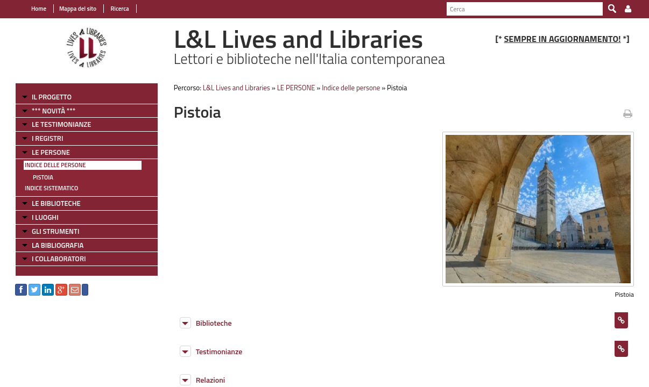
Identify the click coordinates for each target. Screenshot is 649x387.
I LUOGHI (45, 217)
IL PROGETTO (52, 96)
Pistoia (43, 177)
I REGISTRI (47, 138)
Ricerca (119, 8)
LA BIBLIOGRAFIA (57, 245)
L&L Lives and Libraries (236, 87)
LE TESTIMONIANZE (61, 124)
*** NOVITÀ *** (53, 110)
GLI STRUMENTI (55, 231)
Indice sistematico (51, 188)
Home (38, 8)
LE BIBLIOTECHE (56, 203)
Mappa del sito (77, 8)
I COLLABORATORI (59, 258)
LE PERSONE (51, 152)
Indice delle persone (55, 165)
